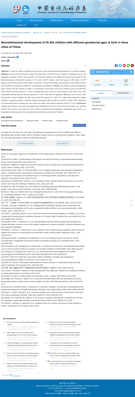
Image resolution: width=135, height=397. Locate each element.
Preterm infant (47, 121)
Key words (96, 102)
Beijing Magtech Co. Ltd (72, 391)
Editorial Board (56, 20)
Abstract (95, 98)
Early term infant (33, 121)
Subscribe (102, 20)
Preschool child (61, 121)
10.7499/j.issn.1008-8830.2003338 (74, 33)
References (96, 109)
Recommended (123, 93)
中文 (36, 25)
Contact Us (21, 25)
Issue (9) (47, 33)
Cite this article (98, 105)
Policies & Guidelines (80, 20)
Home (19, 20)
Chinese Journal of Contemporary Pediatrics (15, 33)
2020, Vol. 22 (37, 33)
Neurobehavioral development (12, 121)
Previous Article (26, 143)
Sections (101, 93)
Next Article (62, 143)
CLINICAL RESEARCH (9, 37)
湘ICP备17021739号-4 (67, 383)
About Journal (36, 20)
